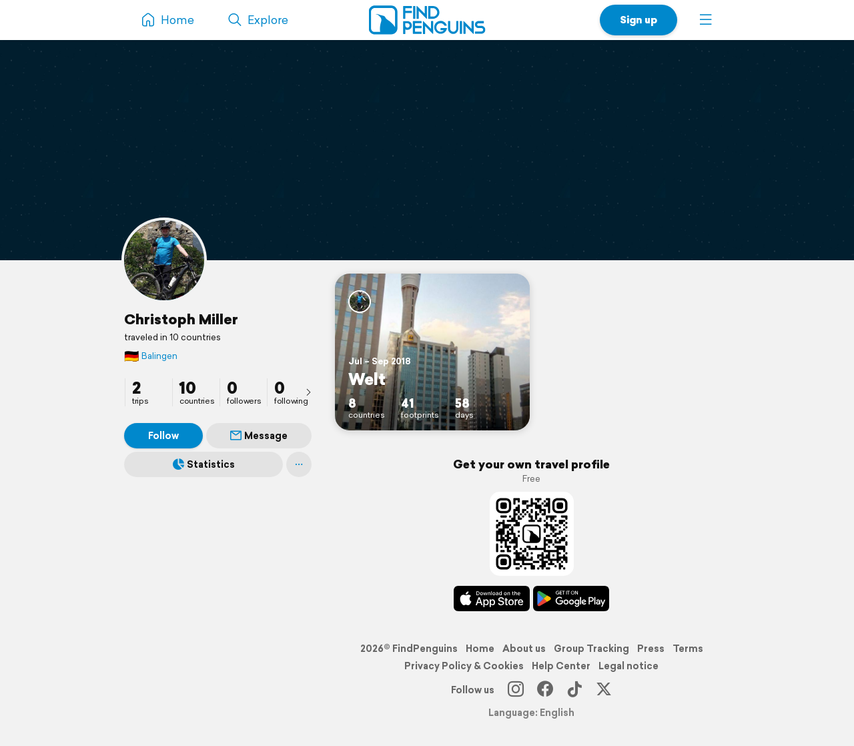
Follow (163, 435)
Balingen (150, 356)
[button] (706, 20)
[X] (604, 690)
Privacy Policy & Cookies (464, 666)
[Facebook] (545, 690)
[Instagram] (516, 690)
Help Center (561, 666)
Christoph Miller (181, 319)
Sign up (638, 20)
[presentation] (308, 391)
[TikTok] (574, 690)
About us (524, 648)
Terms (688, 648)
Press (651, 648)
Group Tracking (591, 648)
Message (259, 435)
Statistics (204, 464)
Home (480, 648)
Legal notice (628, 666)
